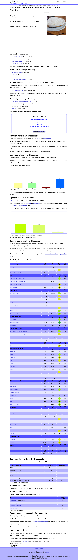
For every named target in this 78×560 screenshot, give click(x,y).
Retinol (14, 108)
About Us (41, 548)
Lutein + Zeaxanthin (14, 392)
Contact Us (26, 541)
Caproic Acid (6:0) (17, 63)
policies (47, 551)
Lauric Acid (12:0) (14, 305)
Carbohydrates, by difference (16, 267)
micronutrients (47, 138)
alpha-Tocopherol (14, 383)
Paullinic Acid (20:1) (14, 325)
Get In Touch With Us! (39, 129)
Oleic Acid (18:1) (13, 319)
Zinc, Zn (12, 433)
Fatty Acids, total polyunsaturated (17, 281)
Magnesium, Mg (13, 418)
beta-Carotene (13, 386)
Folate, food (15, 77)
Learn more (57, 5)
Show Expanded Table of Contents (39, 131)
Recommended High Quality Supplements (39, 126)
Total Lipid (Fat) (13, 287)
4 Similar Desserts (39, 124)
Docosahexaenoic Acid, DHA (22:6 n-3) (18, 331)
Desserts (19, 261)
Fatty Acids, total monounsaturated (21, 101)
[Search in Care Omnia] (60, 1)
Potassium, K (13, 424)
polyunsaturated (23, 205)
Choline (12, 442)
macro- (39, 138)
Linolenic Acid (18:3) (14, 340)
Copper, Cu (12, 413)
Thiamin (12, 369)
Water (11, 448)
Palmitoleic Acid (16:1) (18, 90)
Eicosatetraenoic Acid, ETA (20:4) (17, 334)
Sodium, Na (12, 430)
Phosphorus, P (13, 421)
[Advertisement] (39, 44)
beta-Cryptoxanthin (17, 61)
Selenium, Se (13, 427)
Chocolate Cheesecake (15, 505)
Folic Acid (14, 74)
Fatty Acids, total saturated (19, 79)
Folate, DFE (12, 351)
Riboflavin (12, 366)
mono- (14, 205)
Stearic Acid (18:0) (14, 313)
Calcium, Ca (13, 410)
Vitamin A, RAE (13, 401)
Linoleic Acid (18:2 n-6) (15, 337)
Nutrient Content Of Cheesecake (39, 119)
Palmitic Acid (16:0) (14, 310)
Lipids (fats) (13, 200)
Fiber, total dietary (17, 72)
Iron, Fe (12, 416)
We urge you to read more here (60, 555)
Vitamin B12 (12, 372)
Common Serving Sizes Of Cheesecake (39, 122)
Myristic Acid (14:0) (14, 307)
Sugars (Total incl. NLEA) (15, 272)
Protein (11, 345)
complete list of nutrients (51, 254)
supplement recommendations (40, 521)
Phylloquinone (13, 395)
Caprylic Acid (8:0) (14, 302)
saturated (28, 203)
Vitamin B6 (12, 375)
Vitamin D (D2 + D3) (17, 56)
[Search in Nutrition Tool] (37, 12)
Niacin (11, 363)
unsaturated (36, 203)
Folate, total (12, 357)
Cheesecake (13, 500)
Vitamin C (12, 378)
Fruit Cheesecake (14, 508)
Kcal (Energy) (13, 453)
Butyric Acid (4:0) (16, 59)
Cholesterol (12, 439)
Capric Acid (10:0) (14, 296)
